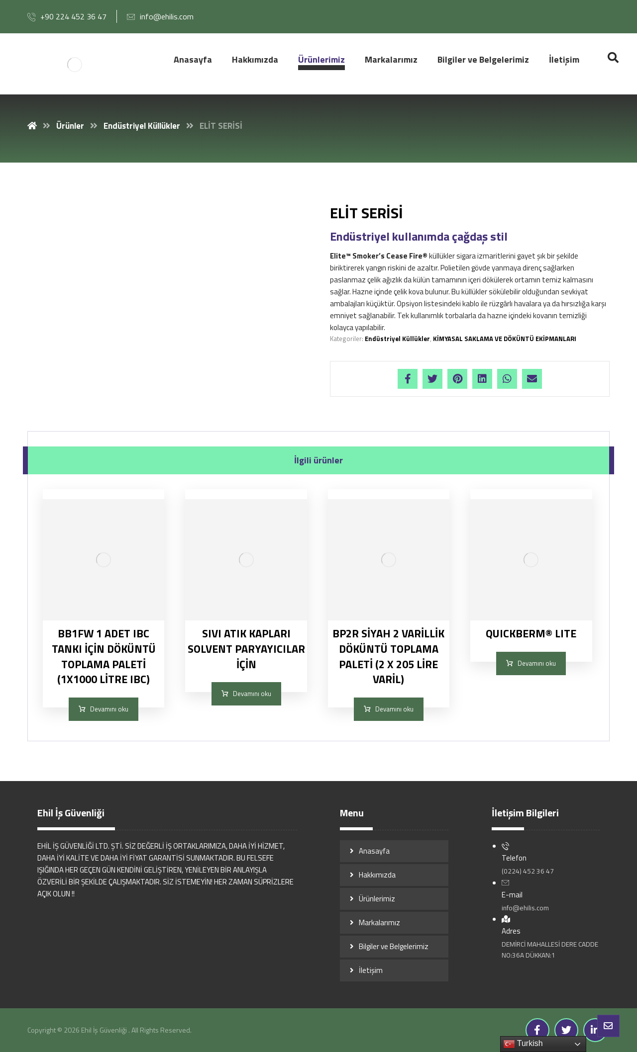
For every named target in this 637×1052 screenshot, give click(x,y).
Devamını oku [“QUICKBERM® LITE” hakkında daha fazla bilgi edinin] (537, 663)
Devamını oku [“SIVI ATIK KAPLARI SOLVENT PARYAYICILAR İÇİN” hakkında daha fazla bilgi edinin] (252, 694)
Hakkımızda (377, 874)
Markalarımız (379, 922)
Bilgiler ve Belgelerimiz (393, 946)
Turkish (523, 1044)
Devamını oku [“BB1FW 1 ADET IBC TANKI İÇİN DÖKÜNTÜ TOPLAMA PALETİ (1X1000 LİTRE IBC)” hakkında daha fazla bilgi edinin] (109, 709)
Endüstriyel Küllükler (397, 339)
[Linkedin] (595, 1030)
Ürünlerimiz (377, 898)
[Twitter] (566, 1030)
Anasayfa (374, 851)
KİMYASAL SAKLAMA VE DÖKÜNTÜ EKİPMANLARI (504, 339)
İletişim (371, 970)
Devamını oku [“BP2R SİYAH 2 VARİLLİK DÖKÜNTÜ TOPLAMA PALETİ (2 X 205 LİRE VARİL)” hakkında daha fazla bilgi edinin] (394, 709)
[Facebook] (537, 1030)
